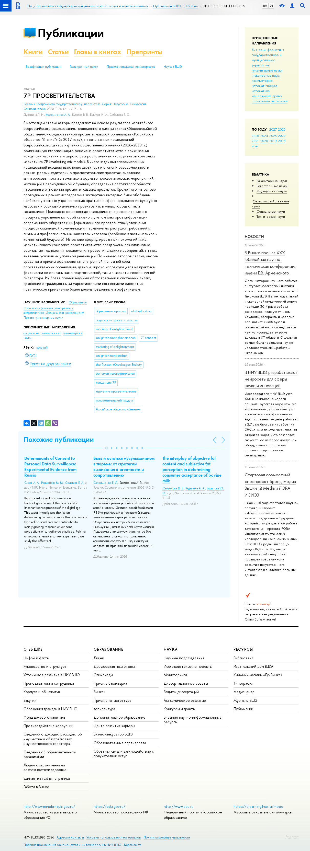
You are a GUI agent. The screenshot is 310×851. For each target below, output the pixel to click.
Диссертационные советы (186, 683)
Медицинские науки (272, 191)
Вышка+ (100, 691)
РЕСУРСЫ (243, 649)
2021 (255, 141)
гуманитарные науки (267, 70)
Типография (243, 683)
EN (271, 5)
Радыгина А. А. (195, 488)
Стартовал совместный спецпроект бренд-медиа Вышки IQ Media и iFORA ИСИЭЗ (270, 485)
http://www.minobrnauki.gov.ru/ (49, 806)
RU (265, 5)
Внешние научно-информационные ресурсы (193, 719)
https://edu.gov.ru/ (109, 806)
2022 (281, 135)
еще (255, 146)
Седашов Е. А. (74, 483)
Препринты (144, 51)
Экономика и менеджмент (65, 313)
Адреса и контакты (70, 837)
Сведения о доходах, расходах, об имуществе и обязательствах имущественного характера (53, 739)
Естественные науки (272, 185)
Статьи (58, 51)
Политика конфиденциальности (166, 837)
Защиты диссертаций (181, 691)
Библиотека (243, 658)
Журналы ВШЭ (246, 700)
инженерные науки (266, 75)
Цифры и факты (36, 658)
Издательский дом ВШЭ (253, 666)
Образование (78, 302)
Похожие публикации (59, 439)
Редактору (291, 836)
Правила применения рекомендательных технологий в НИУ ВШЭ (72, 845)
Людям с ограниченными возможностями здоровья (45, 767)
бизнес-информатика (268, 49)
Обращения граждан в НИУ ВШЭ (51, 708)
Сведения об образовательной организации (50, 754)
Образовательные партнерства (120, 742)
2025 (255, 135)
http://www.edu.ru (179, 806)
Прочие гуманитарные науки (43, 318)
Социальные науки (271, 211)
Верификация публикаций (43, 67)
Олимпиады (103, 674)
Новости (254, 236)
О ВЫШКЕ (33, 649)
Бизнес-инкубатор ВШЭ (113, 734)
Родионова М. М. (52, 483)
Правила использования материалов (131, 67)
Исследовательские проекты (188, 666)
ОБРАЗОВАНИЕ (108, 649)
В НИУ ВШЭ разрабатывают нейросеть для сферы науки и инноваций (271, 379)
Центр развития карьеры (114, 725)
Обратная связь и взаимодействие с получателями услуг (124, 753)
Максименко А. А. (58, 115)
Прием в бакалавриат (111, 683)
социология (261, 101)
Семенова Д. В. (173, 488)
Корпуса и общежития (42, 691)
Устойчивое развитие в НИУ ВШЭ (52, 674)
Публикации (71, 33)
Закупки (30, 700)
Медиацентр (244, 691)
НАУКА (171, 649)
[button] (106, 448)
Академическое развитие (185, 700)
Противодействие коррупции (48, 725)
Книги (33, 51)
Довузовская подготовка (115, 666)
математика (261, 90)
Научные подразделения (184, 658)
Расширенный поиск (84, 67)
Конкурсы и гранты (179, 708)
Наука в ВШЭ (173, 67)
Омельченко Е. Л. (105, 483)
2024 (264, 135)
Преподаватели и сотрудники (49, 683)
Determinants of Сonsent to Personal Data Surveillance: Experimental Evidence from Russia (50, 466)
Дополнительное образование (119, 717)
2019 (273, 141)
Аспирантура (104, 708)
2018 (281, 141)
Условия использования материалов (113, 837)
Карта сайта (132, 845)
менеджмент (261, 96)
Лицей (99, 658)
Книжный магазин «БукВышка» (258, 674)
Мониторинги (175, 674)
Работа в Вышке (36, 786)
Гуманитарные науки (272, 180)
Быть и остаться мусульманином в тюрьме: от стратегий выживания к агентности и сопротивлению (123, 466)
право (277, 96)
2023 (273, 135)
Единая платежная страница (47, 778)
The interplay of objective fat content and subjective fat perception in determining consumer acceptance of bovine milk (192, 469)
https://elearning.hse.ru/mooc (258, 806)
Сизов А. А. (32, 483)
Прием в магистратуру (112, 700)
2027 (273, 129)
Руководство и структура (45, 666)
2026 (281, 129)
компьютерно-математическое (264, 83)
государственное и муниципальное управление (266, 59)
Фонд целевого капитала (44, 717)
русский (42, 348)
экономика (279, 101)
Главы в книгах (97, 51)
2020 (264, 141)
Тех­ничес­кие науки (271, 216)
